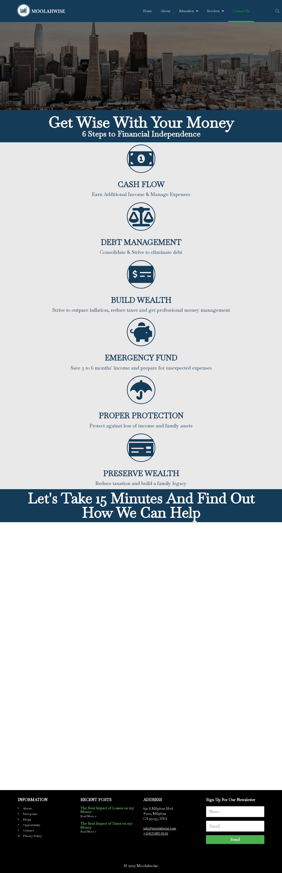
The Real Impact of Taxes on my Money (106, 825)
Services (215, 11)
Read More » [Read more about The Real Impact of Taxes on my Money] (88, 831)
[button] (277, 11)
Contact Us (241, 11)
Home (147, 11)
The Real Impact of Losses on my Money (107, 810)
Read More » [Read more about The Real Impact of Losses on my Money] (88, 816)
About (165, 11)
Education (188, 11)
